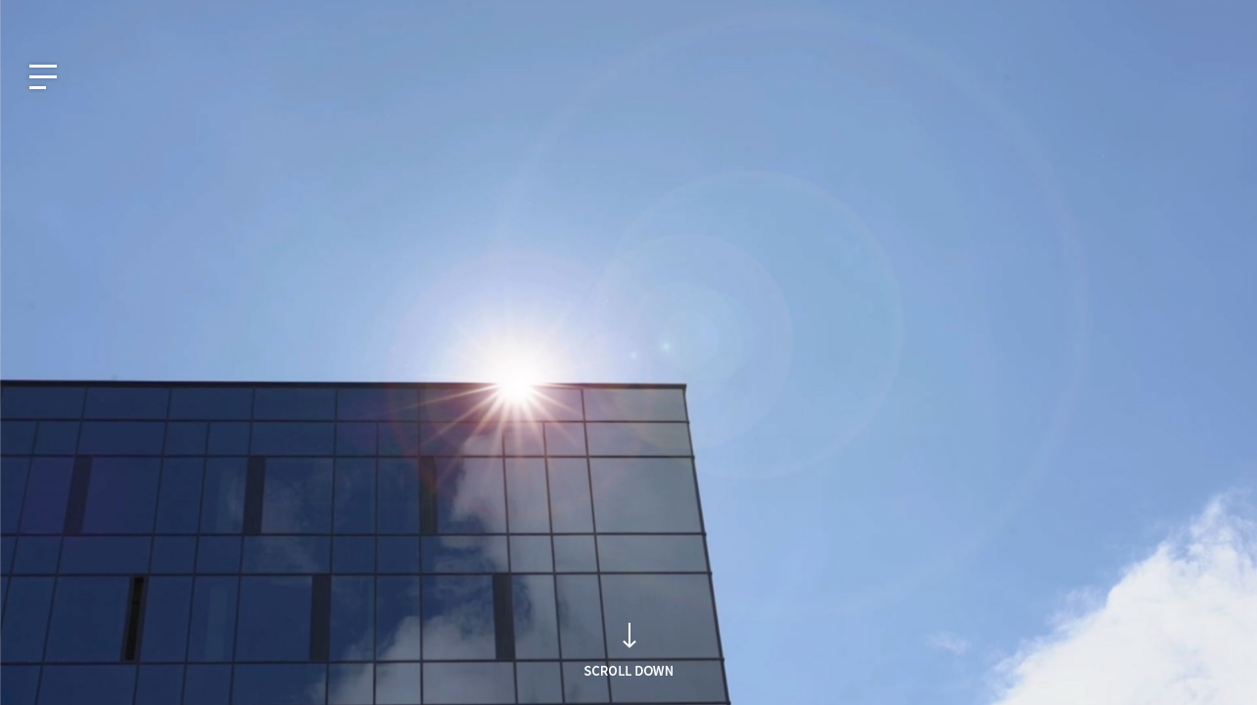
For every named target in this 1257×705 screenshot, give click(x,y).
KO (34, 16)
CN (162, 16)
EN (78, 16)
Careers (1199, 16)
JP (120, 16)
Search (915, 390)
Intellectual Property (1090, 16)
